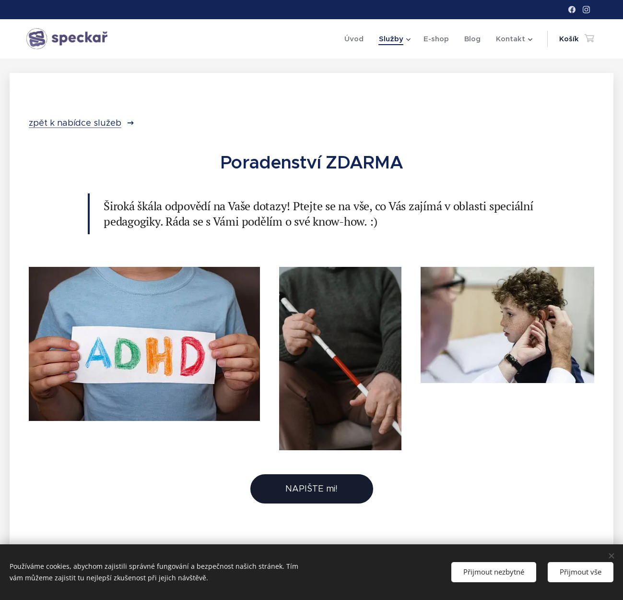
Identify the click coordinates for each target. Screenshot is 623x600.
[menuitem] (356, 39)
